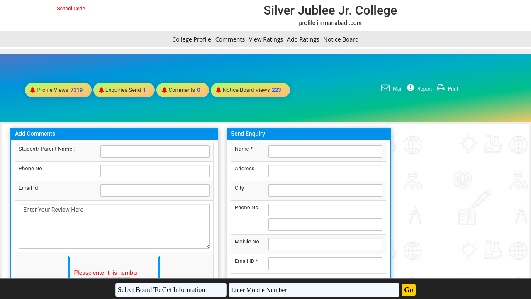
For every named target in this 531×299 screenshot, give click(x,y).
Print (446, 89)
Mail (390, 89)
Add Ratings (303, 39)
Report (418, 89)
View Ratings (266, 39)
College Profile (191, 39)
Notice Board (340, 39)
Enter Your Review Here (114, 226)
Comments (230, 39)
